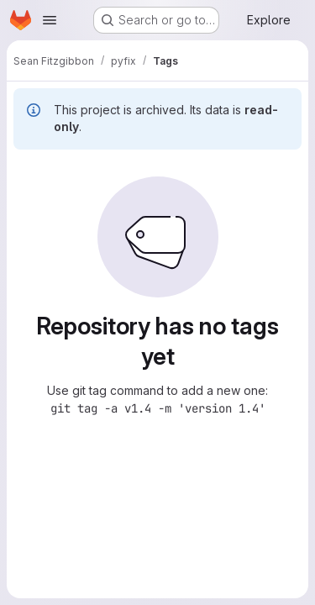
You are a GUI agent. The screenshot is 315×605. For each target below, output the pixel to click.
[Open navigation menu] (49, 20)
